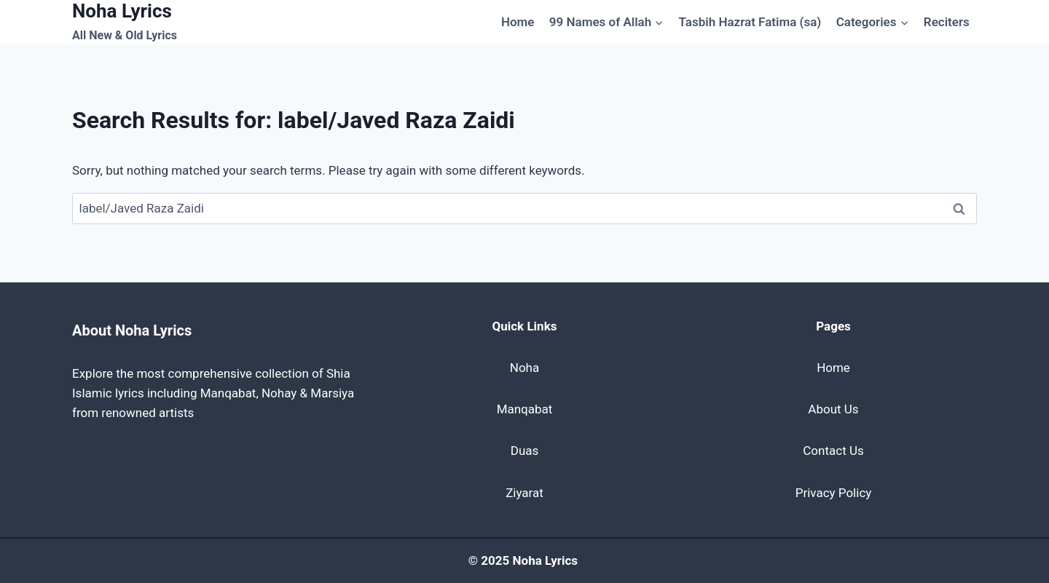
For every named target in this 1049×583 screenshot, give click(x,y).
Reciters (947, 22)
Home (518, 22)
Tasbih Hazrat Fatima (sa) (750, 22)
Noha (524, 367)
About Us (833, 409)
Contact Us (833, 450)
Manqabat (525, 409)
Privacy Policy (833, 492)
